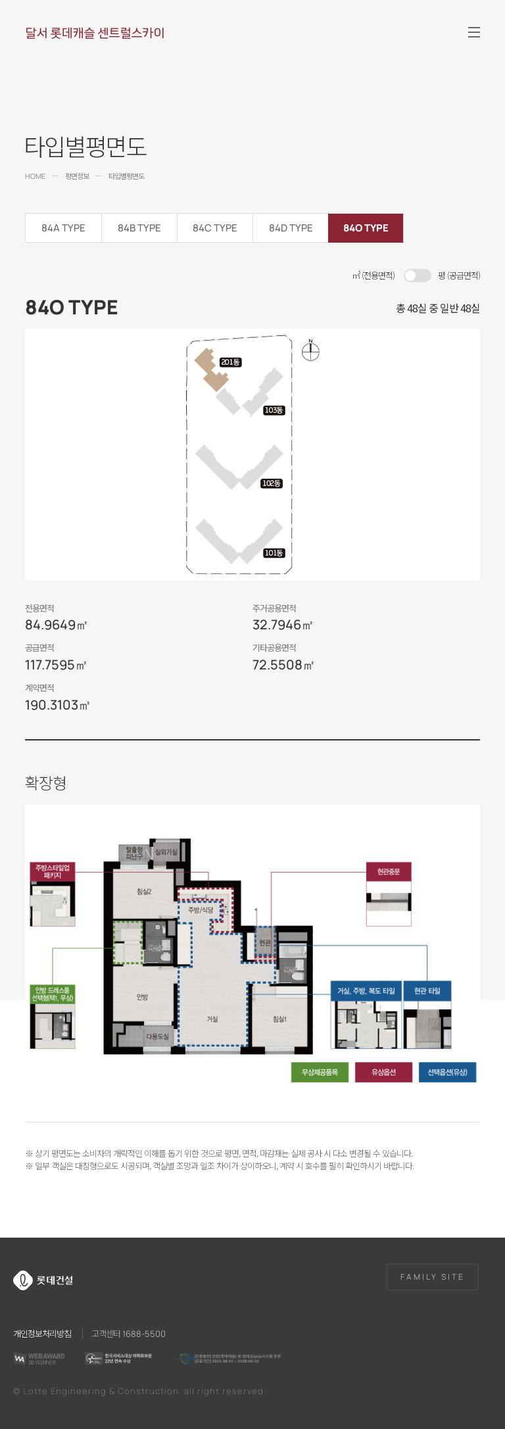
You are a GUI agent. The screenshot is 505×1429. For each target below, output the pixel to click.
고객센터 (128, 1333)
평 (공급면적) (459, 275)
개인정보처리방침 (42, 1333)
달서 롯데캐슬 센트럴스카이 (94, 33)
